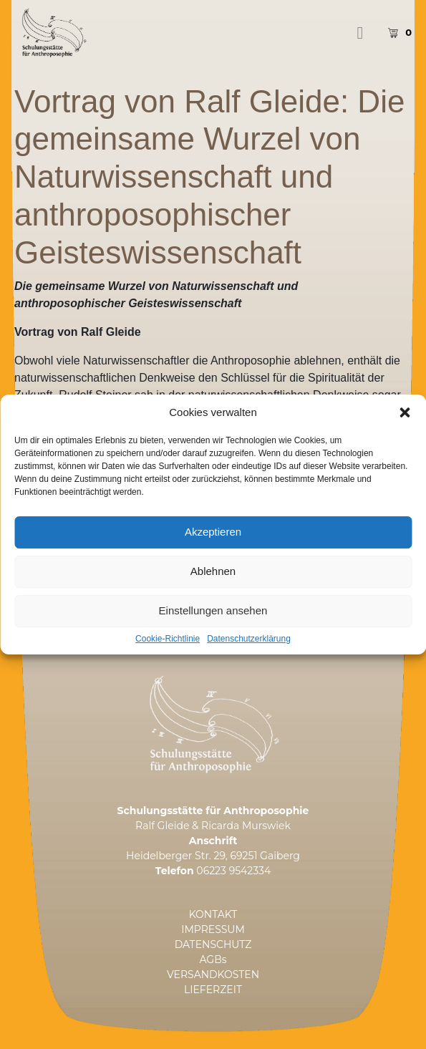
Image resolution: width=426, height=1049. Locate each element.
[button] (404, 425)
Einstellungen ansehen (213, 624)
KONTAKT (213, 914)
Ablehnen (213, 585)
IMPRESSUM (213, 929)
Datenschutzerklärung (249, 652)
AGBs (212, 959)
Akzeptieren (213, 545)
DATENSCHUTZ (213, 944)
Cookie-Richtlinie (167, 652)
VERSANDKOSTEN (213, 974)
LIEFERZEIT (213, 989)
